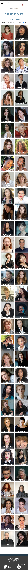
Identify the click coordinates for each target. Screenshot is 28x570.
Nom (25, 22)
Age (21, 22)
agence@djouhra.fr (14, 561)
